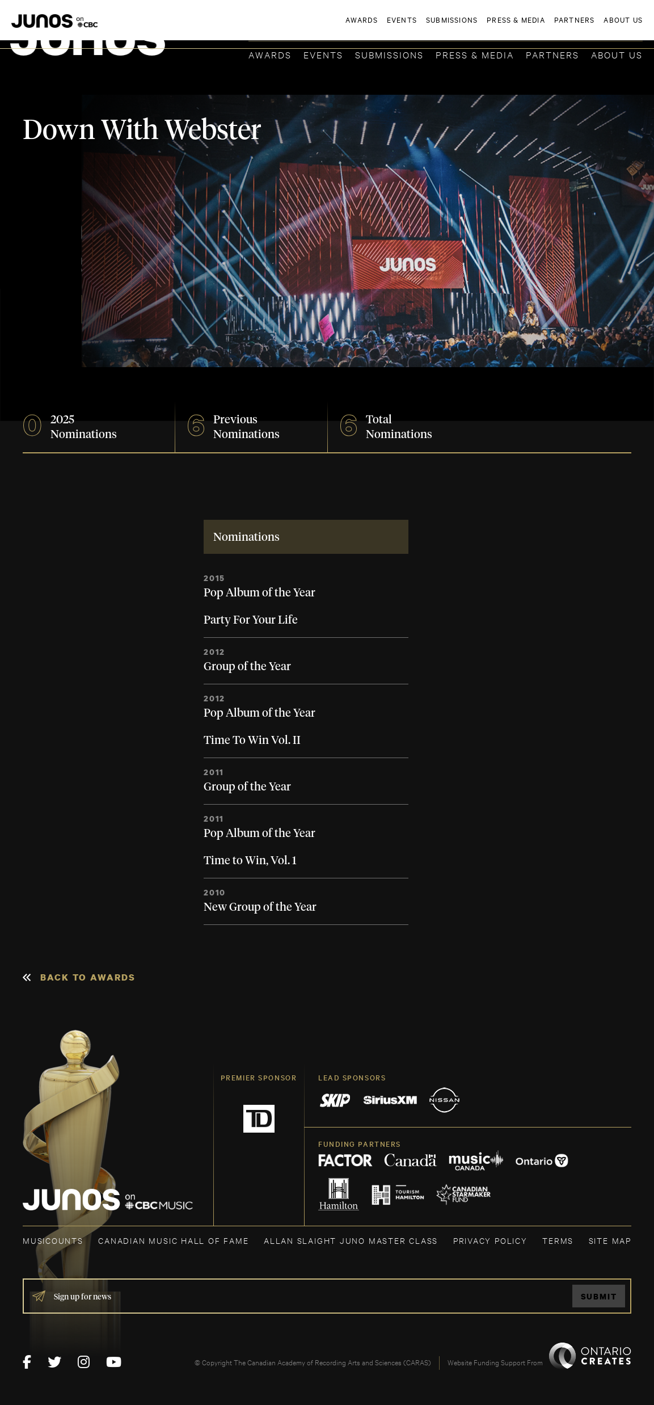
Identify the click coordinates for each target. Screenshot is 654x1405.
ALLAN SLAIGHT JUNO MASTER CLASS (351, 1240)
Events (323, 54)
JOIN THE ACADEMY (485, 27)
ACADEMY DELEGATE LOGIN (589, 27)
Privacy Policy (490, 1240)
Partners (552, 54)
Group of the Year (247, 666)
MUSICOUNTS (53, 1240)
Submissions (389, 54)
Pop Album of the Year (259, 593)
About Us (617, 54)
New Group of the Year (260, 907)
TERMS (557, 1240)
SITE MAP (610, 1240)
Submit (599, 1296)
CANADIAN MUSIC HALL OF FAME (173, 1240)
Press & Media (475, 54)
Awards (270, 54)
